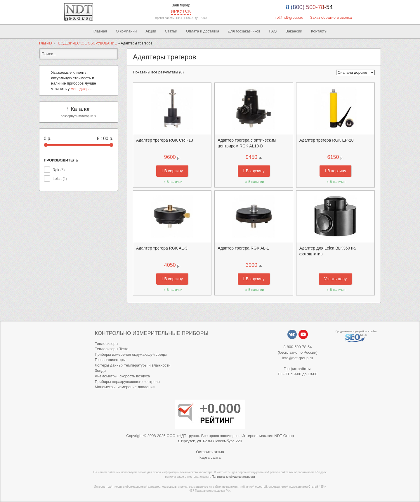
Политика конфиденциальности (233, 476)
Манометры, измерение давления (125, 387)
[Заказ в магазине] (355, 72)
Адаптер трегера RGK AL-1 (243, 248)
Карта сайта (210, 457)
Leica (60, 178)
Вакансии (293, 31)
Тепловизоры (106, 343)
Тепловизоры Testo (111, 349)
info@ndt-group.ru (288, 17)
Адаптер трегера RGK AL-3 (162, 248)
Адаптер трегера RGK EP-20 (326, 140)
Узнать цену (335, 278)
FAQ (273, 31)
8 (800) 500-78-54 (309, 7)
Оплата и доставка (202, 31)
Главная (100, 31)
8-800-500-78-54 (298, 347)
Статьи (171, 31)
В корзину (172, 171)
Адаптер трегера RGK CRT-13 (164, 140)
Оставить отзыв (210, 452)
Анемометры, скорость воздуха (122, 376)
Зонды (100, 370)
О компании (126, 31)
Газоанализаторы (110, 359)
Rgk (59, 170)
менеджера (81, 89)
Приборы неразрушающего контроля (127, 381)
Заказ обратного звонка (331, 17)
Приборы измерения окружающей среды (130, 354)
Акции (150, 31)
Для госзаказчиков (244, 31)
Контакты (319, 31)
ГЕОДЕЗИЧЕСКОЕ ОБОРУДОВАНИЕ (86, 43)
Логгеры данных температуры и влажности (132, 365)
